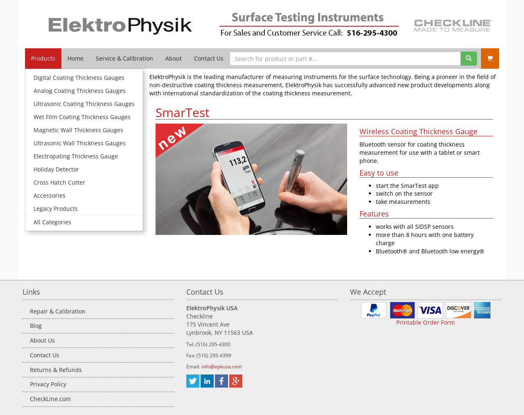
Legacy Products (56, 208)
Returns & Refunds (56, 370)
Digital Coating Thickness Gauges (79, 77)
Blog (36, 325)
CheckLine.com (50, 399)
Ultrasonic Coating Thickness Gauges (84, 104)
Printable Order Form (425, 322)
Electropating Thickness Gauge (76, 156)
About (173, 58)
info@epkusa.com (221, 366)
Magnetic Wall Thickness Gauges (78, 130)
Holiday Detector (56, 169)
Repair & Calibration (58, 311)
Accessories (50, 195)
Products (43, 58)
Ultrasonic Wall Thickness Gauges (80, 143)
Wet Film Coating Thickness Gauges (82, 117)
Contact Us (209, 58)
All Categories (52, 222)
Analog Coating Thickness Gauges (80, 91)
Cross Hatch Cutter (59, 182)
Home (76, 58)
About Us (42, 340)
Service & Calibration (124, 58)
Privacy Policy (48, 384)
